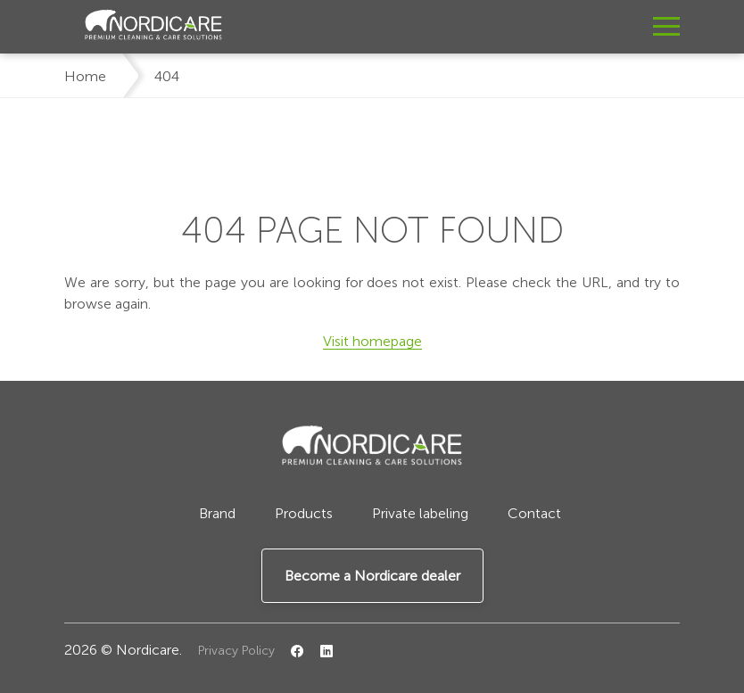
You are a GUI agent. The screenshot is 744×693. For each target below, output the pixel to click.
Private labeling (420, 513)
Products (304, 513)
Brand (217, 513)
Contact (534, 513)
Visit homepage (372, 341)
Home (85, 76)
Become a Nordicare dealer (372, 575)
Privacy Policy (236, 650)
